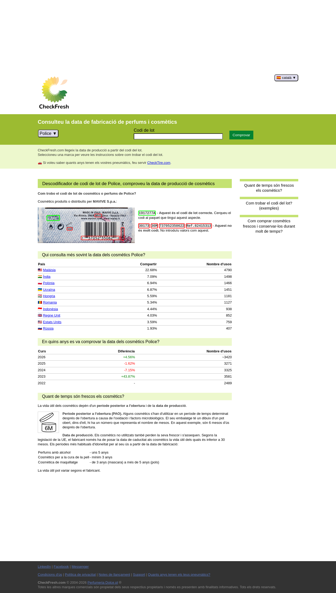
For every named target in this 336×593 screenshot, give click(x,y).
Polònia (48, 283)
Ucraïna (49, 290)
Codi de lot (144, 130)
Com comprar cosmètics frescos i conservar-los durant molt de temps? (269, 226)
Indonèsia (50, 309)
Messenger (80, 567)
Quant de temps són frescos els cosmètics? (269, 188)
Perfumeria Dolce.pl (102, 583)
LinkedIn (44, 567)
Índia (47, 277)
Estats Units (52, 322)
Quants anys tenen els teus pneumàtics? (179, 575)
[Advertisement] (168, 37)
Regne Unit (51, 315)
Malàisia (49, 270)
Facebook (61, 567)
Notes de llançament (114, 575)
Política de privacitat (80, 575)
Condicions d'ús (50, 575)
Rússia (48, 328)
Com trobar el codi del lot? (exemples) (269, 205)
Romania (50, 302)
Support (139, 575)
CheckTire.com (158, 163)
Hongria (49, 296)
